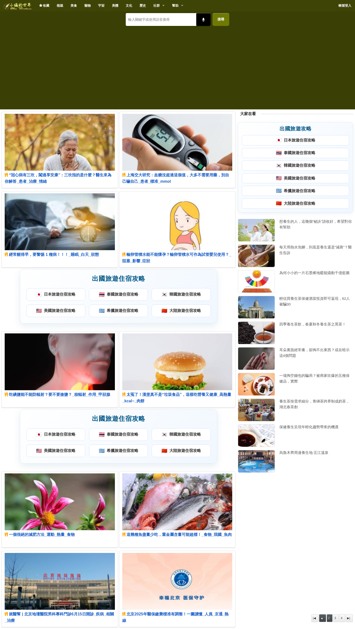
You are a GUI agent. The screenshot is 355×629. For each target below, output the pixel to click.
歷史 (143, 5)
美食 (74, 5)
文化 (129, 5)
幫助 (175, 5)
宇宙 (101, 5)
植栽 (60, 5)
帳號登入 (344, 5)
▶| (348, 618)
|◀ (314, 618)
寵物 (87, 5)
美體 (115, 5)
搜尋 (220, 19)
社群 (156, 5)
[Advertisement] (177, 65)
